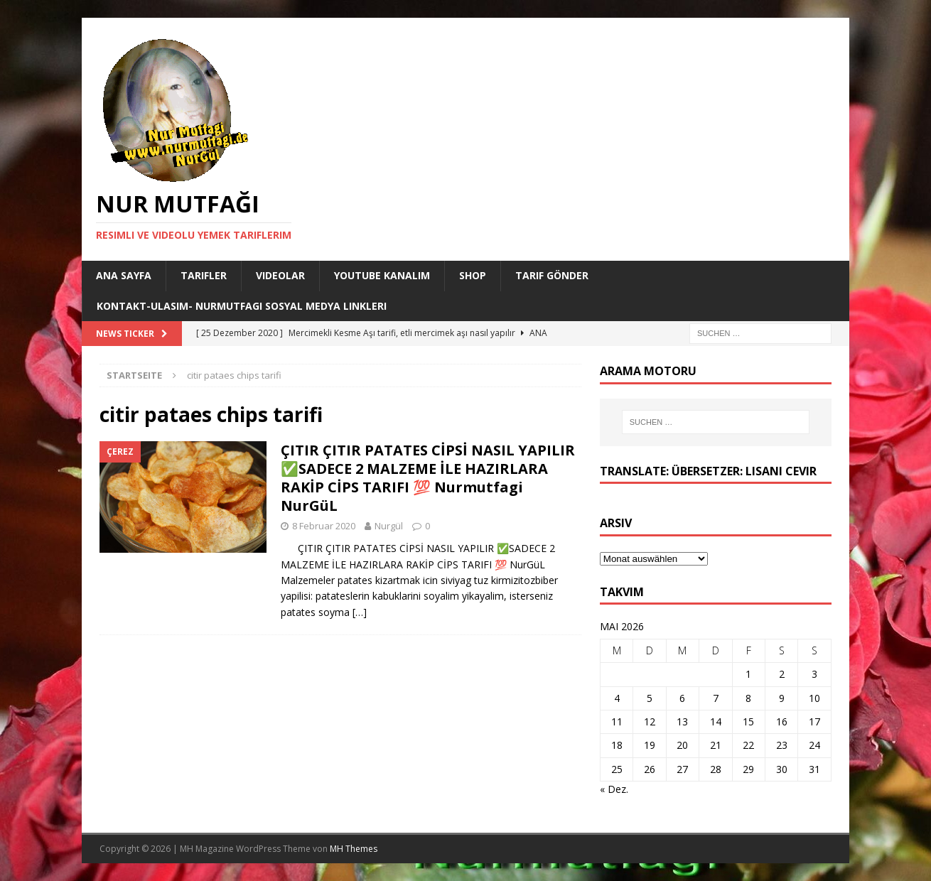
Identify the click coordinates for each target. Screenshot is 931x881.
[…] (360, 612)
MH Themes (353, 849)
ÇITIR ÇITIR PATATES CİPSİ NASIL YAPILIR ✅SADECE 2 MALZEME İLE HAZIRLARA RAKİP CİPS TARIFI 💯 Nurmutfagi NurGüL (428, 477)
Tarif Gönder (551, 275)
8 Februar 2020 (323, 525)
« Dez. (614, 789)
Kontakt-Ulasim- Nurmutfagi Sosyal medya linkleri (242, 306)
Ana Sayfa (123, 275)
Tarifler (204, 275)
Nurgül (389, 525)
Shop (472, 275)
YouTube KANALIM (382, 275)
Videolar (280, 275)
